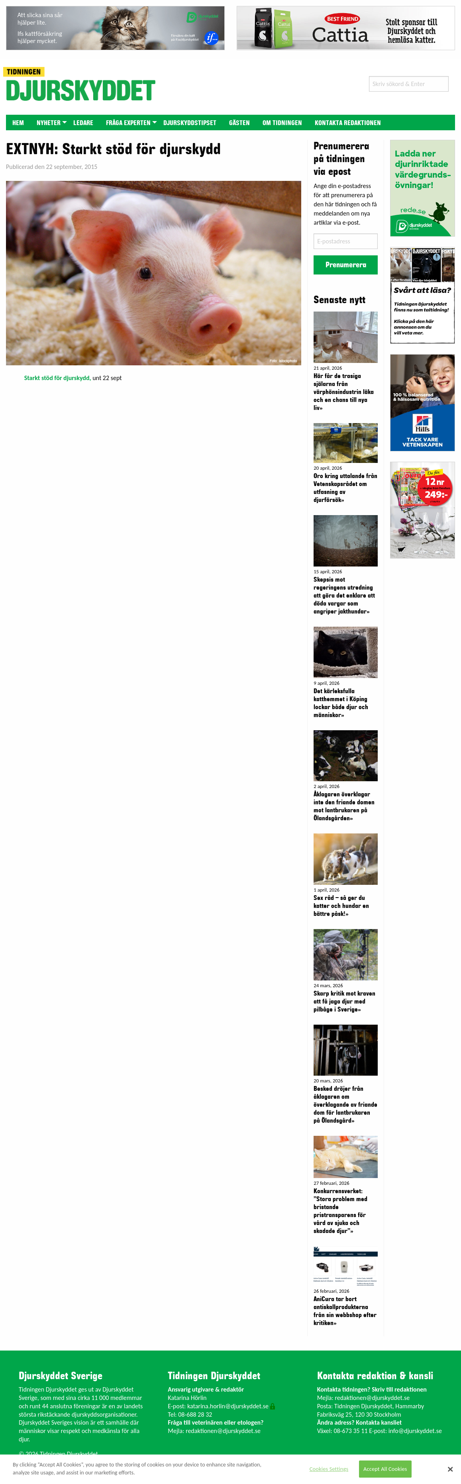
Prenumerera (346, 265)
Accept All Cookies (385, 1468)
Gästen (239, 123)
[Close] (450, 1469)
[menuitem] (18, 122)
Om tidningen (282, 123)
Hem (18, 123)
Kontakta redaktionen (348, 123)
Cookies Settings (329, 1468)
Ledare (83, 123)
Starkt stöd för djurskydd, (57, 378)
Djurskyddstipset (189, 123)
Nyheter (49, 123)
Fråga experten (128, 123)
